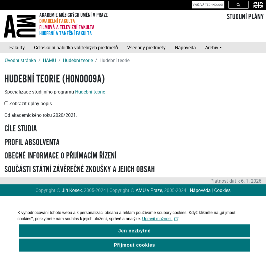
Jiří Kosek (72, 190)
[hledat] (207, 4)
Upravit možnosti (160, 221)
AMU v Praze (149, 190)
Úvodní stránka (20, 60)
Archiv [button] (211, 47)
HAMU (49, 60)
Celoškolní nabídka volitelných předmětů (76, 47)
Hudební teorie (78, 60)
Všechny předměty (146, 47)
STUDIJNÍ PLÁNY (245, 17)
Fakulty (17, 47)
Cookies (222, 190)
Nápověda (185, 47)
